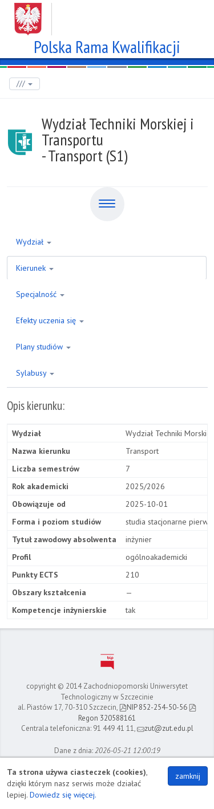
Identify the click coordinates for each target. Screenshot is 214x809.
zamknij (187, 776)
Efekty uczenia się (50, 320)
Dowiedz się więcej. (63, 795)
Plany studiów (43, 347)
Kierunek (35, 268)
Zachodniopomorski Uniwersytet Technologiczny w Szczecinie (107, 15)
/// (25, 83)
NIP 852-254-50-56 (153, 707)
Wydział (33, 242)
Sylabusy (35, 373)
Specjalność (40, 294)
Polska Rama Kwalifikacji (107, 45)
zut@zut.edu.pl (165, 728)
